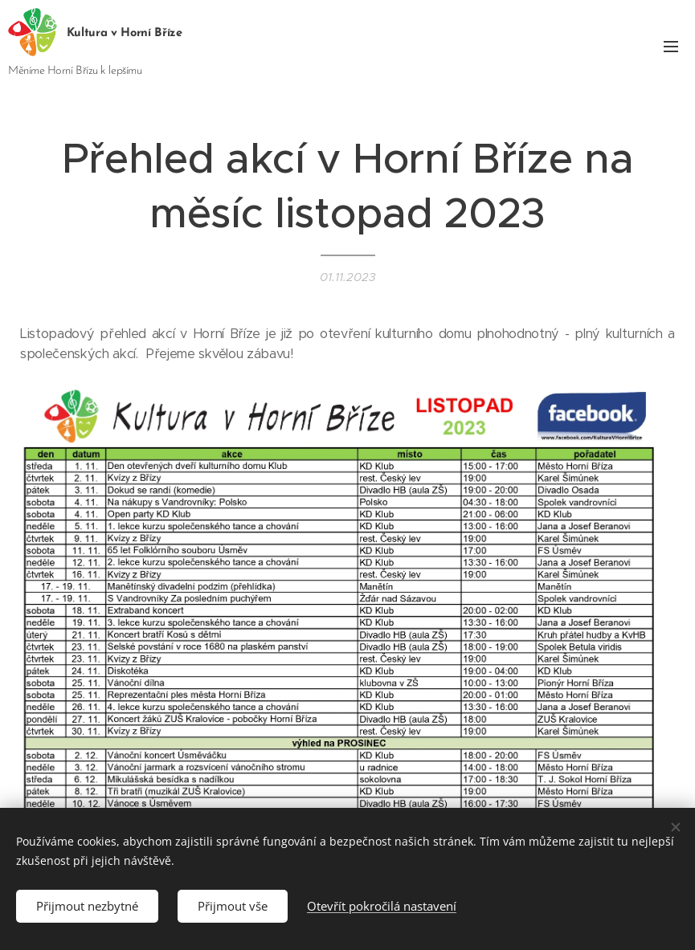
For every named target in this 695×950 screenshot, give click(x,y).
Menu (671, 46)
